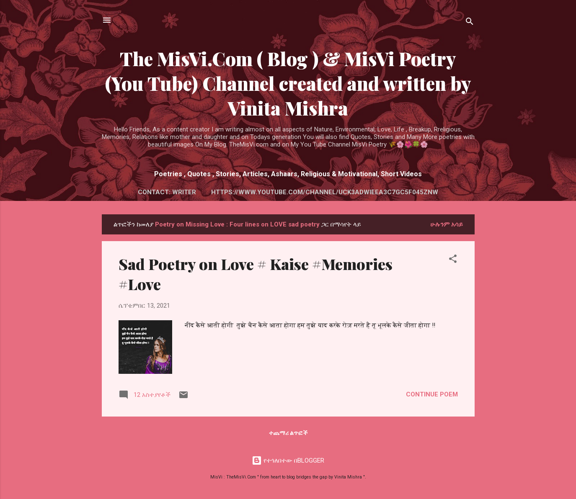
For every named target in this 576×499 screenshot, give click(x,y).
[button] (453, 260)
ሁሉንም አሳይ (446, 224)
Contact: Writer (167, 192)
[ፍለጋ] (470, 23)
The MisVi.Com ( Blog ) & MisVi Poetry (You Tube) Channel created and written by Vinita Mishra (288, 83)
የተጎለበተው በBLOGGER (288, 460)
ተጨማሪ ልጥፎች (288, 433)
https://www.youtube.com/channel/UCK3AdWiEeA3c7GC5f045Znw (324, 192)
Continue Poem (432, 394)
